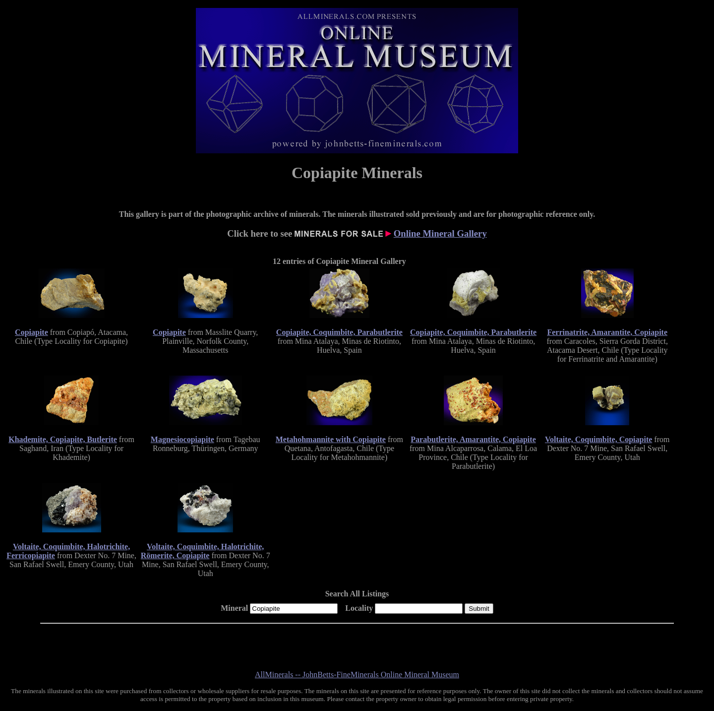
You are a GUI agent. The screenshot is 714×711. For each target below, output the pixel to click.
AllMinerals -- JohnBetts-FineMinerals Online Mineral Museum (357, 674)
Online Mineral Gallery (440, 233)
